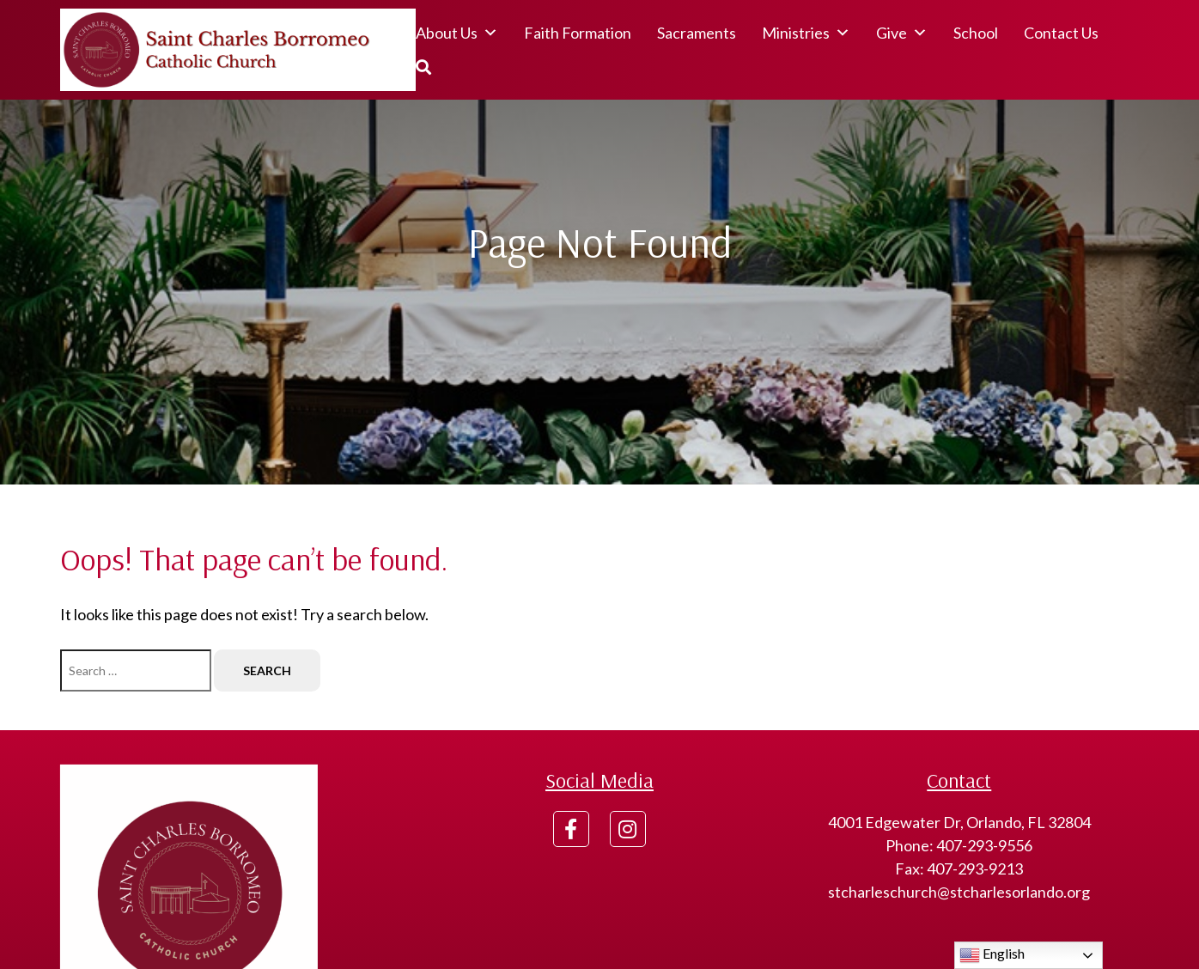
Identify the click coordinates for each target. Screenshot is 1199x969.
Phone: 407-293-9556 (959, 845)
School (975, 32)
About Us (457, 32)
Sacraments (696, 32)
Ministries (806, 32)
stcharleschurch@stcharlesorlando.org (959, 891)
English (992, 955)
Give (902, 32)
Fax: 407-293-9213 (959, 868)
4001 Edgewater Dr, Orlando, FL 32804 (959, 822)
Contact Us (1061, 32)
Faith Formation (577, 32)
